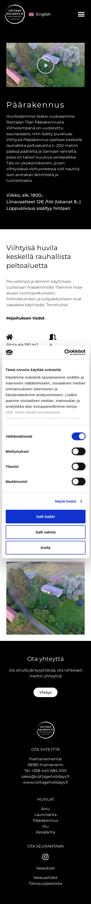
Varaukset (45, 868)
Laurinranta (45, 814)
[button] (81, 14)
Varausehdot (45, 877)
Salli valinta (45, 532)
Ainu (45, 809)
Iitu (45, 826)
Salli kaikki (45, 516)
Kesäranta (45, 832)
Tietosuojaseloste (45, 883)
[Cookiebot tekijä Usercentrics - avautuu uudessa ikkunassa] (64, 352)
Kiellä (45, 547)
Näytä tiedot (65, 501)
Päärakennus (45, 820)
